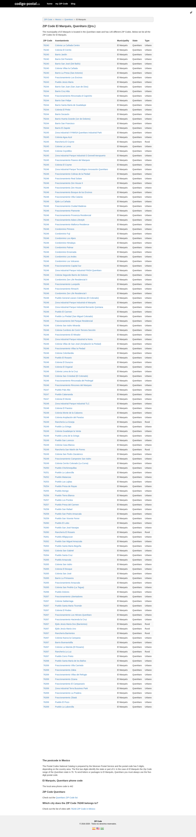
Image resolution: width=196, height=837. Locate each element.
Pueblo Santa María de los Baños (70, 661)
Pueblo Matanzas (63, 477)
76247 (46, 390)
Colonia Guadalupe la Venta (68, 431)
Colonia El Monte (63, 399)
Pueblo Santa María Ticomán (68, 606)
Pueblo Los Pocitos (64, 500)
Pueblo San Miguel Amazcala (68, 541)
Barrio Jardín (61, 54)
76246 (46, 169)
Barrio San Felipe (63, 100)
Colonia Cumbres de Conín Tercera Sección (75, 330)
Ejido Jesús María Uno (65, 628)
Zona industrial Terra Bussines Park (71, 688)
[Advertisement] (98, 732)
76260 (46, 523)
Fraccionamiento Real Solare (68, 178)
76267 (46, 596)
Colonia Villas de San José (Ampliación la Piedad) (78, 344)
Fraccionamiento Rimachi (66, 289)
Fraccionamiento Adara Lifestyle (70, 220)
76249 (46, 422)
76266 (46, 592)
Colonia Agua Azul (63, 137)
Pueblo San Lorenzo (64, 440)
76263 (46, 546)
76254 (46, 486)
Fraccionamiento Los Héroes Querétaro (73, 615)
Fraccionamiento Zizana (66, 679)
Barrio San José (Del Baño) (67, 64)
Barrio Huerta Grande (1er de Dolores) (72, 119)
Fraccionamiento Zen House (68, 188)
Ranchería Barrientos (65, 633)
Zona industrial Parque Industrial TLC (72, 403)
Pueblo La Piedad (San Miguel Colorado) (74, 316)
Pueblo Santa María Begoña (68, 546)
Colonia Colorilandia (64, 353)
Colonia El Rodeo (63, 610)
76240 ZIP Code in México (83, 809)
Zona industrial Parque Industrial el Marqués (75, 302)
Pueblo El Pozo (62, 702)
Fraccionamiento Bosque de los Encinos (73, 192)
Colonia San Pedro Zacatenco (69, 454)
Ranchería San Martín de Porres (70, 449)
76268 (46, 661)
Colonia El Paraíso (63, 408)
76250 (46, 468)
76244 (46, 86)
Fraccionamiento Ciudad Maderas (70, 206)
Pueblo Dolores (62, 592)
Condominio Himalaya (65, 243)
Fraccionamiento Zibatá (66, 697)
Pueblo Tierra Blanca (64, 495)
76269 (46, 665)
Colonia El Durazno (64, 362)
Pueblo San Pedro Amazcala (68, 514)
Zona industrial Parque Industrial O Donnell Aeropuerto (80, 155)
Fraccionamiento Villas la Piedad (70, 348)
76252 (46, 477)
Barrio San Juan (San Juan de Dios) (71, 86)
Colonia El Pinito (62, 109)
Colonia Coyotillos (63, 151)
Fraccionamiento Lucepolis (67, 284)
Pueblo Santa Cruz (64, 555)
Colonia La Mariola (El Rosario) (69, 647)
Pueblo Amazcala (63, 560)
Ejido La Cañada (62, 201)
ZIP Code (98, 821)
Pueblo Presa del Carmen (67, 504)
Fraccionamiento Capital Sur (68, 266)
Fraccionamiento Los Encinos (68, 77)
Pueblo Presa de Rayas (66, 486)
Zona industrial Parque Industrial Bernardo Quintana (79, 307)
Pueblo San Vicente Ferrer (67, 518)
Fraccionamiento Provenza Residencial (73, 215)
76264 (46, 555)
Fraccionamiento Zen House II (69, 183)
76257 (46, 500)
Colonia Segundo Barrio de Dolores (71, 275)
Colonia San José (63, 573)
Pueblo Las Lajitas (63, 482)
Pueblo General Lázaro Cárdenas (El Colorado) (77, 298)
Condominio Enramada (65, 252)
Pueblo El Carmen (63, 312)
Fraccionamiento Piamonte (67, 211)
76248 (46, 403)
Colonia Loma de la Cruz (66, 371)
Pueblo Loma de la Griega (67, 436)
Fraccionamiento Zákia (65, 670)
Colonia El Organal (64, 367)
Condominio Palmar (64, 247)
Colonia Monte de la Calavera (68, 413)
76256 (46, 495)
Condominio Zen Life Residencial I (71, 293)
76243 (46, 77)
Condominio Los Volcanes (67, 261)
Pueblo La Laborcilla (64, 472)
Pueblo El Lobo (62, 523)
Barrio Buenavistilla (64, 642)
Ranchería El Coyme (64, 142)
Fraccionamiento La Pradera (68, 693)
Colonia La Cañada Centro (67, 45)
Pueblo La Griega (63, 426)
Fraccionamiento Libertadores (68, 596)
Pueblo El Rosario (63, 357)
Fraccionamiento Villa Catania (69, 197)
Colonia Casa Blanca (64, 445)
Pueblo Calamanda (64, 394)
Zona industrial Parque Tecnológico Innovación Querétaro (81, 169)
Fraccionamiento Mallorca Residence (72, 224)
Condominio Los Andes (65, 256)
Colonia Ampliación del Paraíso (69, 417)
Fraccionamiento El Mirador (67, 335)
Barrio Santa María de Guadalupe (70, 105)
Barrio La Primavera (64, 578)
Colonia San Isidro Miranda (67, 325)
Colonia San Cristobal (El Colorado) (71, 376)
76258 (46, 509)
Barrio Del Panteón (64, 59)
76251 (46, 472)
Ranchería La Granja (64, 422)
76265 (46, 560)
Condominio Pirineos (64, 229)
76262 (46, 541)
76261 (46, 537)
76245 (46, 132)
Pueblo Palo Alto (62, 390)
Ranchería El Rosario (65, 532)
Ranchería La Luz (63, 651)
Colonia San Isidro (63, 564)
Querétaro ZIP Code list (67, 797)
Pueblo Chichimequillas (66, 468)
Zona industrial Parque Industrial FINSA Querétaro (78, 270)
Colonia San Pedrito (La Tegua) (69, 587)
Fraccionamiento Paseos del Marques (72, 160)
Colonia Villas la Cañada (66, 68)
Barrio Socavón (62, 114)
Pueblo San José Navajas (67, 527)
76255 (46, 491)
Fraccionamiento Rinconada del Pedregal (74, 380)
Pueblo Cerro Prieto (64, 656)
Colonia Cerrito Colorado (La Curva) (71, 463)
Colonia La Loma (63, 146)
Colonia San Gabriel (64, 550)
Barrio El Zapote (62, 128)
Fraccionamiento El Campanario (70, 684)
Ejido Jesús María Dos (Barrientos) (71, 624)
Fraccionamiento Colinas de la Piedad (72, 174)
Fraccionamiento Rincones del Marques (73, 385)
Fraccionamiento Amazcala (67, 583)
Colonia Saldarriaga (64, 601)
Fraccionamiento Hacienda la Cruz (71, 619)
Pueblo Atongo (62, 491)
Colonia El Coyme (63, 165)
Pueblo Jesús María (64, 82)
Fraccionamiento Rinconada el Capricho (73, 96)
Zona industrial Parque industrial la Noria (74, 339)
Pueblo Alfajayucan (64, 537)
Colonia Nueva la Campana (67, 638)
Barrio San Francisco (64, 123)
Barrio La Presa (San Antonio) (69, 73)
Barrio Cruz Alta (62, 91)
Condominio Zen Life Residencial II (71, 279)
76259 (46, 518)
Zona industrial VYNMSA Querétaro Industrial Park (78, 132)
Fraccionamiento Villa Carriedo (69, 665)
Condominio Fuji (62, 233)
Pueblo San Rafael (63, 509)
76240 (46, 45)
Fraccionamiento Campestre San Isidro (73, 459)
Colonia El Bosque (63, 569)
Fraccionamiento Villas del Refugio (71, 674)
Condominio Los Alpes (65, 238)
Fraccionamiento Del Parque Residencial (74, 321)
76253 (46, 482)
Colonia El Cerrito (63, 50)
